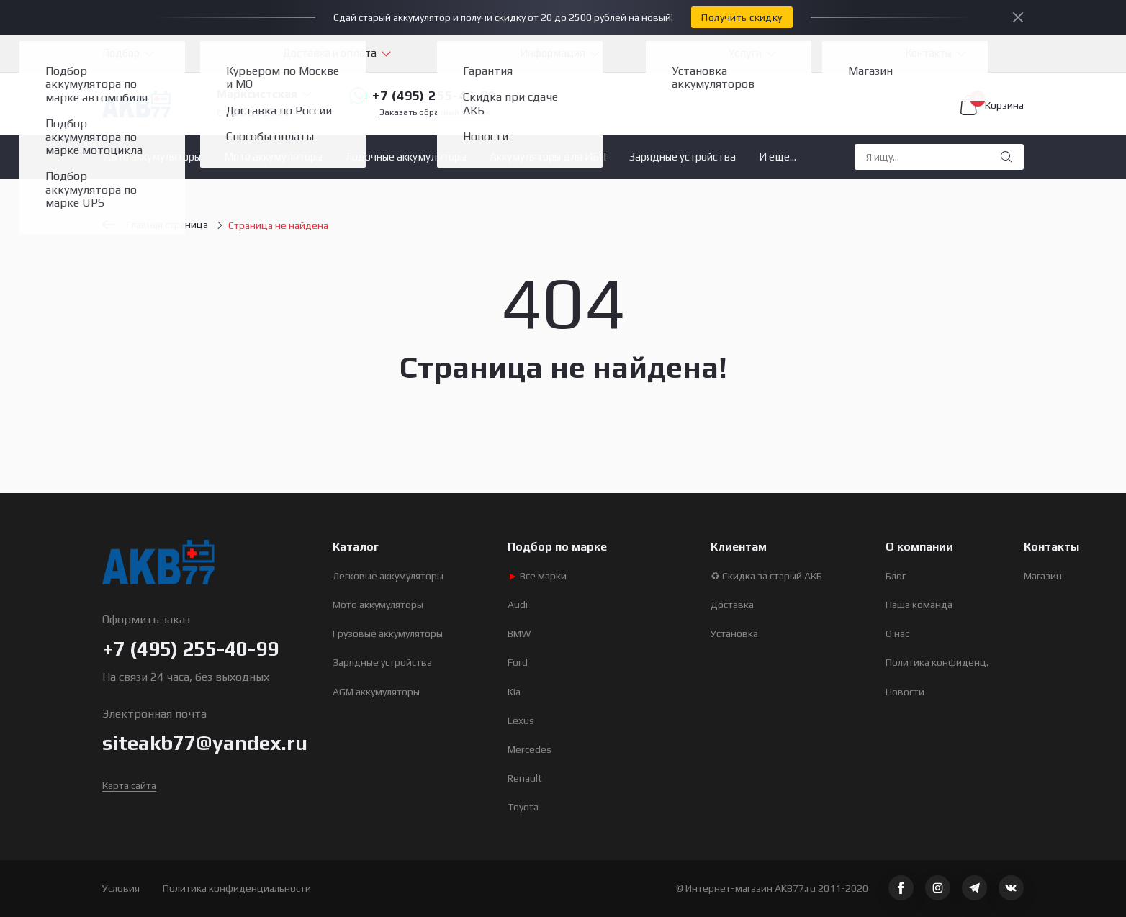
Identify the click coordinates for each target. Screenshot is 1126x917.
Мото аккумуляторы (273, 156)
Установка (734, 633)
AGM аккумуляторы (376, 691)
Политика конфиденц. (937, 662)
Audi (518, 604)
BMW (519, 633)
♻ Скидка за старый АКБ (766, 576)
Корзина (992, 105)
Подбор (121, 53)
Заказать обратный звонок (434, 112)
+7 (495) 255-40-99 (422, 95)
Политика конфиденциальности (237, 888)
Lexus (521, 720)
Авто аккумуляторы (152, 156)
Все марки (537, 576)
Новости (905, 691)
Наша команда (919, 604)
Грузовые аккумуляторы (388, 633)
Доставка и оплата (330, 53)
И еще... (777, 156)
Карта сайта (129, 785)
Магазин (1043, 576)
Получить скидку (741, 17)
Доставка (732, 604)
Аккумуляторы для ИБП (548, 156)
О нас (897, 633)
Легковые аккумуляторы (388, 576)
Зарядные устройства (682, 156)
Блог (896, 576)
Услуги (745, 53)
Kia (514, 691)
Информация (552, 53)
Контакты (928, 53)
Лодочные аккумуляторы (406, 156)
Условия (121, 888)
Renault (525, 778)
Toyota (523, 807)
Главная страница (155, 224)
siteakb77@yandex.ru (204, 742)
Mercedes (529, 749)
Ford (518, 662)
